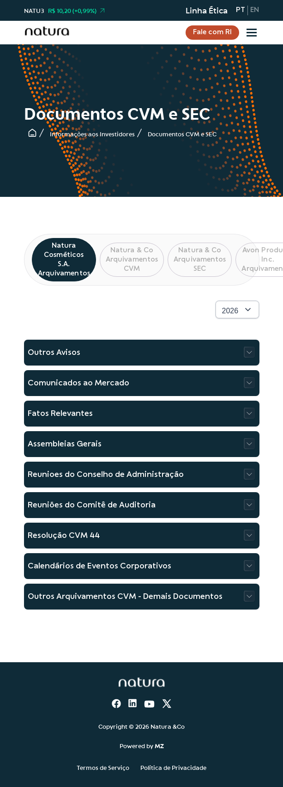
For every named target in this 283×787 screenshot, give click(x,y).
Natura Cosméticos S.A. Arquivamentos (64, 260)
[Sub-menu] (251, 32)
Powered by (142, 745)
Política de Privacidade (173, 767)
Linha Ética (207, 10)
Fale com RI (212, 32)
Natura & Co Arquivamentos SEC (200, 259)
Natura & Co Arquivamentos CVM (132, 259)
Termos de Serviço (103, 767)
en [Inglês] (254, 10)
